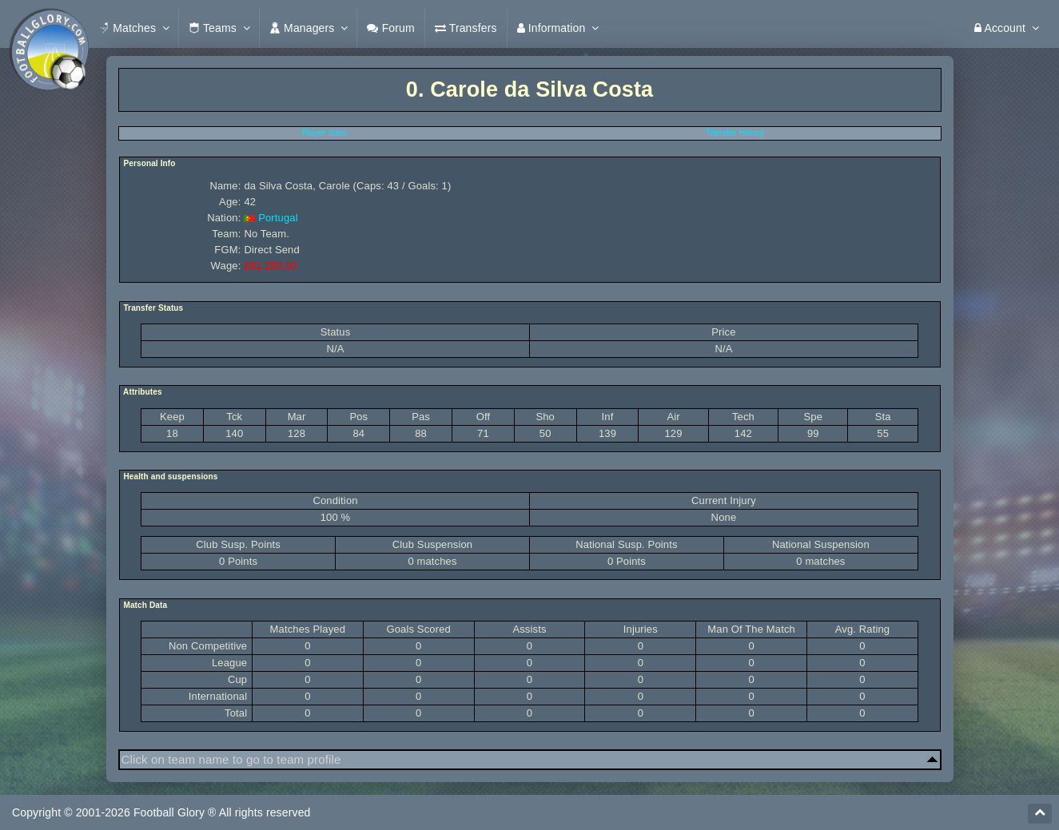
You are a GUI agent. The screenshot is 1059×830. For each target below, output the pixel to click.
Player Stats (324, 133)
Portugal (278, 218)
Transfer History (735, 133)
